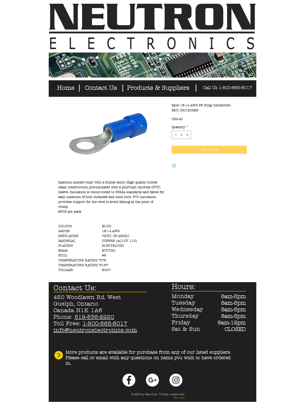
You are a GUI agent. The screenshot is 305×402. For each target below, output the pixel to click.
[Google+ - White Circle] (152, 380)
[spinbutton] (181, 135)
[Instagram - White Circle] (175, 380)
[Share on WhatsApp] (174, 165)
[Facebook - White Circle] (128, 380)
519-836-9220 (94, 317)
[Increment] (188, 135)
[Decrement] (175, 135)
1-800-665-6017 (105, 324)
